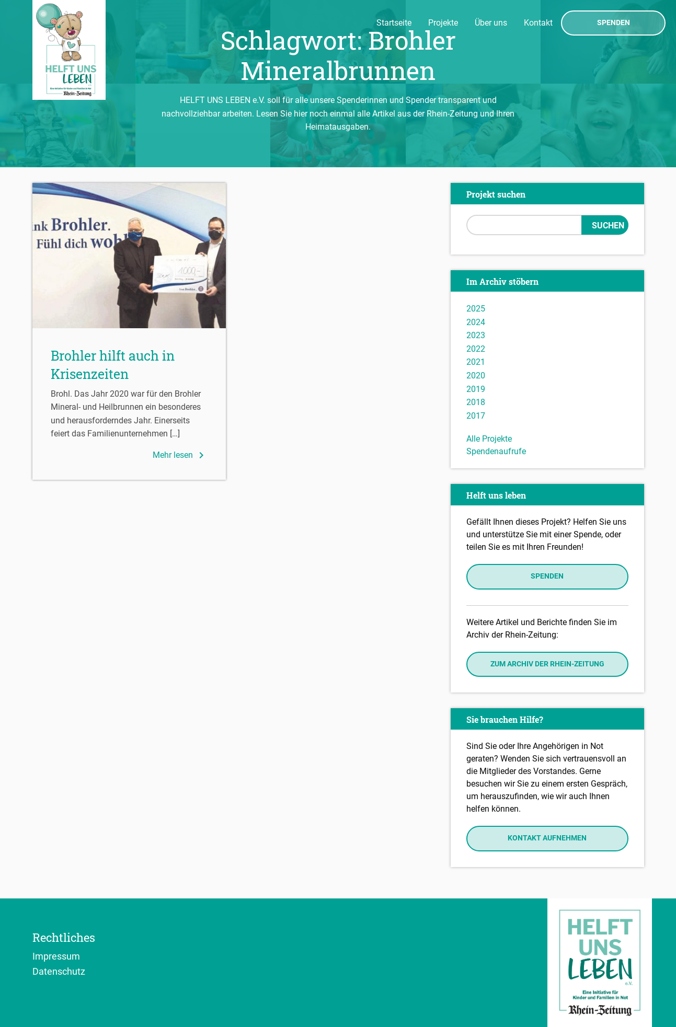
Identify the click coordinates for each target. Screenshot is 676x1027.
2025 (475, 309)
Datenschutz (58, 971)
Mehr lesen (180, 455)
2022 (475, 349)
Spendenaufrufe (496, 451)
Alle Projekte (489, 439)
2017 (475, 416)
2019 (475, 389)
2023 (475, 335)
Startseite (393, 23)
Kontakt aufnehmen (547, 838)
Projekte (443, 23)
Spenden (613, 23)
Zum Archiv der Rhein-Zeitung (547, 664)
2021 (475, 362)
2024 (475, 322)
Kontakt (538, 23)
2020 (475, 375)
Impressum (56, 956)
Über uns (491, 23)
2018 (475, 402)
